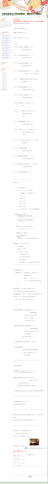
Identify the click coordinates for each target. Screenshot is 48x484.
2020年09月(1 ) (4, 87)
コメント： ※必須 (16, 465)
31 (4, 27)
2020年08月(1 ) (4, 88)
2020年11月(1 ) (4, 84)
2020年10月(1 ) (4, 85)
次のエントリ (30, 15)
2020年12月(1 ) (4, 82)
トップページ (24, 15)
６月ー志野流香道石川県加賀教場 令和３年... (6, 41)
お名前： (15, 455)
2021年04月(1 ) (4, 76)
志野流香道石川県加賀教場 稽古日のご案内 (21, 14)
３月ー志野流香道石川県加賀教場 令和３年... (6, 48)
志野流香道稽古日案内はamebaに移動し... (6, 36)
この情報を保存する (30, 454)
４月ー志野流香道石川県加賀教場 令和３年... (6, 45)
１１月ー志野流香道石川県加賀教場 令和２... (6, 58)
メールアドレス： (16, 458)
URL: (14, 461)
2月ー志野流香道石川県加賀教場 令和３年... (7, 50)
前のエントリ (17, 15)
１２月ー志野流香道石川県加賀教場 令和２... (6, 55)
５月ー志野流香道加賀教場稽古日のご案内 (6, 43)
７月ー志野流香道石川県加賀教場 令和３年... (6, 38)
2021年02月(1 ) (4, 79)
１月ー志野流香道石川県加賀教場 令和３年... (6, 53)
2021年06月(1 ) (4, 73)
